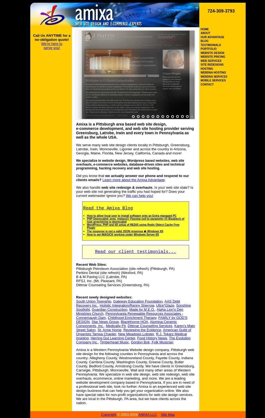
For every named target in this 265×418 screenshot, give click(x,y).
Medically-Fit (116, 326)
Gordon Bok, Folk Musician (152, 342)
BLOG (205, 40)
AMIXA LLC (147, 415)
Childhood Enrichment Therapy (132, 318)
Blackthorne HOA (134, 322)
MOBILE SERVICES (213, 80)
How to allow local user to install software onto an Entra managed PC (132, 215)
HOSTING (207, 68)
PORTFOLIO (208, 48)
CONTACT (207, 84)
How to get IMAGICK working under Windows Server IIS (123, 234)
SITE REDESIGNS (212, 64)
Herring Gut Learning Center (113, 338)
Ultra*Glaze (165, 305)
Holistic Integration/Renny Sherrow (127, 305)
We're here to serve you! (51, 46)
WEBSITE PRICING (213, 56)
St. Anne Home (109, 330)
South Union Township (93, 301)
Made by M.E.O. (142, 309)
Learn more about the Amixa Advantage (134, 180)
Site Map (168, 415)
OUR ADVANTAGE (212, 37)
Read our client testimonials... (135, 251)
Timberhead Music (114, 342)
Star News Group (105, 322)
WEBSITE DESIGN (212, 52)
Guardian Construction (109, 309)
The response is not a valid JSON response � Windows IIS (125, 231)
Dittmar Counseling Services (150, 326)
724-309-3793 (221, 11)
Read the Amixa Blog (108, 208)
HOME (205, 29)
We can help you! (139, 196)
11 (182, 117)
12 (187, 117)
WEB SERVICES (211, 60)
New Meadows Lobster (136, 334)
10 (177, 117)
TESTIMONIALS (211, 45)
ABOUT (205, 33)
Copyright (108, 415)
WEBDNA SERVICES (214, 76)
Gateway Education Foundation (137, 301)
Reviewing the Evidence (142, 330)
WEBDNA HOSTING (213, 72)
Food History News (152, 338)
